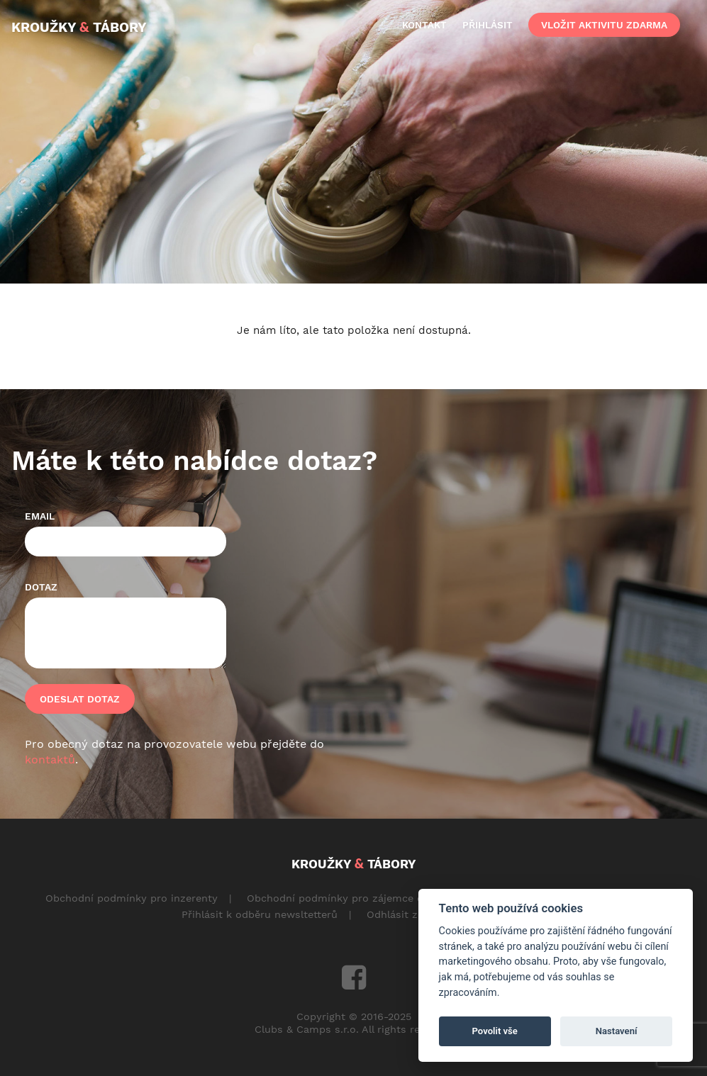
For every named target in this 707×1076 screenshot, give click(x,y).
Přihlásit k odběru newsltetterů (260, 914)
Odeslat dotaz (80, 699)
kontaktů (50, 759)
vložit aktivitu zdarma (604, 24)
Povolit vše (495, 1031)
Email (40, 516)
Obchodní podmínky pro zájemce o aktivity (355, 898)
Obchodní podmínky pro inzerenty (131, 898)
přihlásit (487, 24)
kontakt (424, 24)
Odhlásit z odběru (412, 914)
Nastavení (617, 1031)
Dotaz (41, 587)
